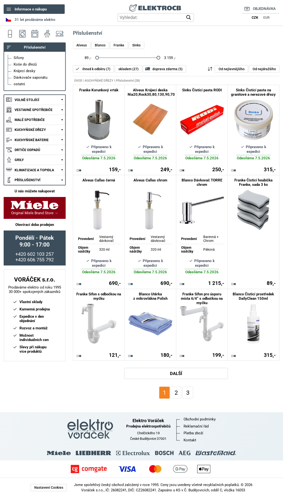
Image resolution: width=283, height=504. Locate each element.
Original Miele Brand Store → (34, 208)
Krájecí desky (24, 71)
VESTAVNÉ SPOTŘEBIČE (34, 110)
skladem (128, 69)
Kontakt (190, 440)
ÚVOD (78, 80)
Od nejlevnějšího (232, 69)
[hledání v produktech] (156, 17)
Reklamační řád (196, 426)
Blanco (100, 45)
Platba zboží (193, 433)
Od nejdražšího (264, 69)
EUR (266, 17)
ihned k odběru (96, 69)
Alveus (81, 45)
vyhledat (189, 17)
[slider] (97, 58)
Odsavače (47, 33)
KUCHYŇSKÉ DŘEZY (30, 130)
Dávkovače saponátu (30, 77)
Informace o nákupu (31, 9)
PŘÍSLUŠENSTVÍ (27, 180)
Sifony (19, 58)
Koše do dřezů (25, 64)
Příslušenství (34, 47)
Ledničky (10, 33)
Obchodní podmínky (200, 419)
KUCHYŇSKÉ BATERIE (32, 140)
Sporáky (34, 33)
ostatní (19, 84)
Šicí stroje (59, 33)
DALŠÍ (176, 373)
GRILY (19, 160)
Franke (119, 45)
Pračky (22, 33)
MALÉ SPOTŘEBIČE (30, 120)
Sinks (136, 45)
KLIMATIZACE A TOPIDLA (34, 170)
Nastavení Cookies (48, 487)
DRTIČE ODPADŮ (27, 150)
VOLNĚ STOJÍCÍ (27, 100)
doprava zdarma (167, 69)
